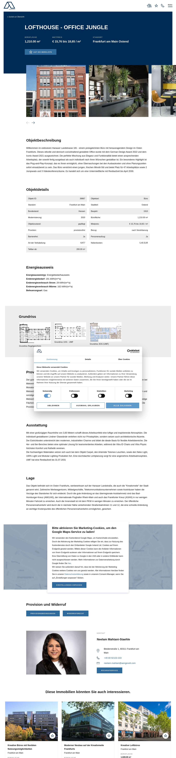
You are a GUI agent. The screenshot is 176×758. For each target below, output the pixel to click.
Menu (170, 4)
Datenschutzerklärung (73, 574)
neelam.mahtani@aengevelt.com (119, 663)
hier (69, 563)
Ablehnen (53, 405)
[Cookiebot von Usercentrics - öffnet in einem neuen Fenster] (128, 351)
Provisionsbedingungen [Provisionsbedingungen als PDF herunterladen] (43, 613)
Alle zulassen (122, 405)
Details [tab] (88, 359)
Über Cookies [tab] (124, 359)
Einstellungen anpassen (69, 585)
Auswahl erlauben (88, 405)
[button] (33, 122)
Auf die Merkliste (42, 52)
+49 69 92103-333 (113, 658)
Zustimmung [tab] (52, 359)
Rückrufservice (109, 670)
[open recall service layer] (162, 5)
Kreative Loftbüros (130, 745)
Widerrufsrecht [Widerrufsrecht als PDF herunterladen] (75, 613)
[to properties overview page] (149, 5)
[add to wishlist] (52, 736)
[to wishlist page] (156, 5)
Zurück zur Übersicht (16, 17)
